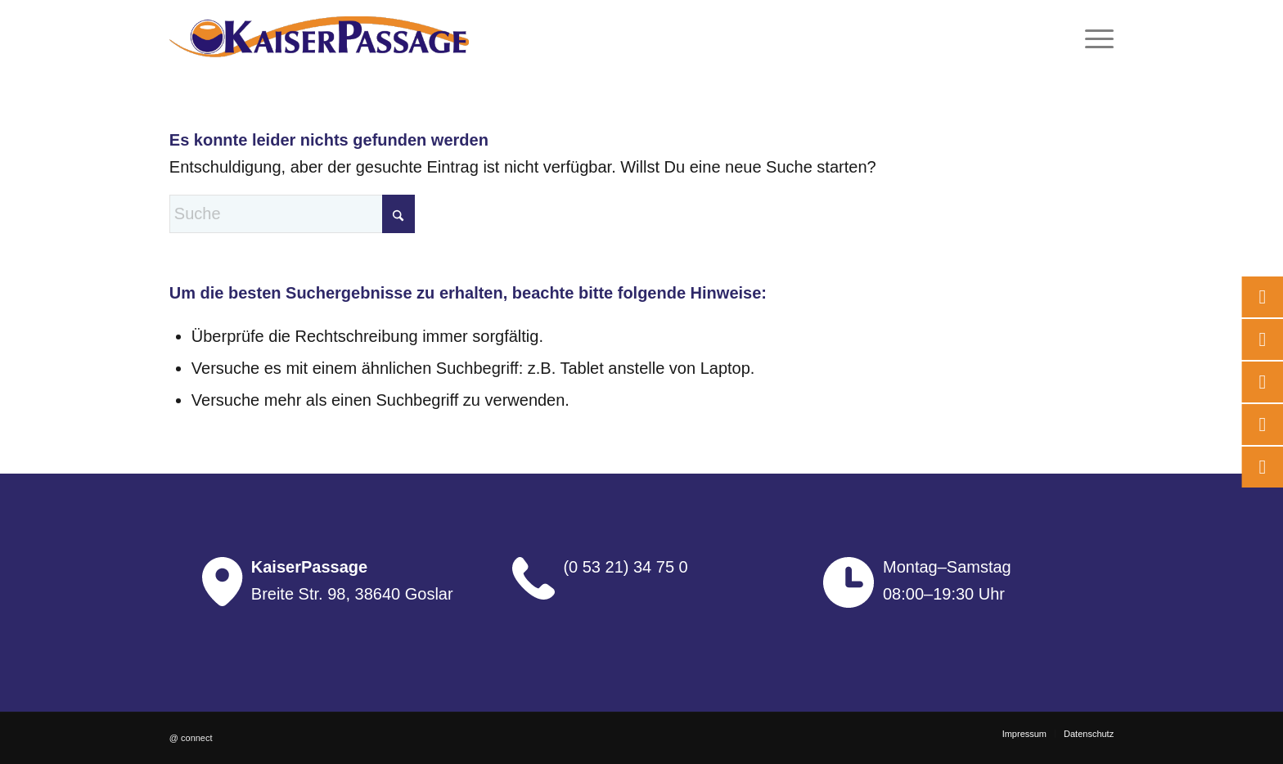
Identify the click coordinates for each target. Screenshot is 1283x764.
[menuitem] (1094, 37)
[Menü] (1094, 37)
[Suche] (292, 214)
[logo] (319, 37)
